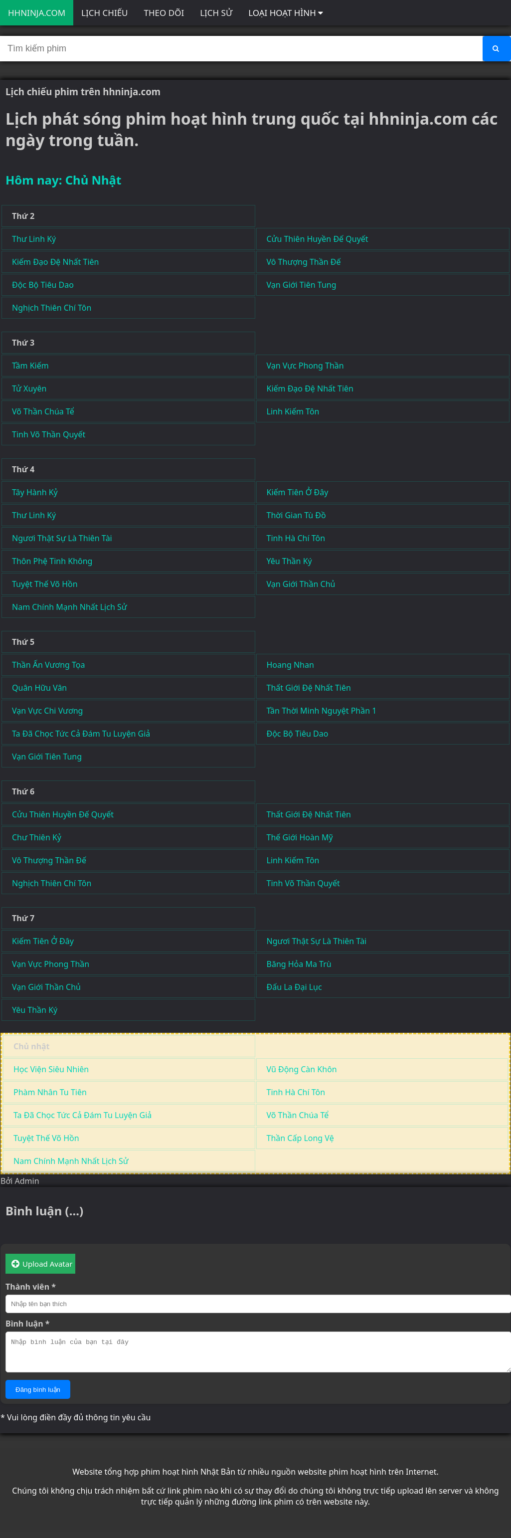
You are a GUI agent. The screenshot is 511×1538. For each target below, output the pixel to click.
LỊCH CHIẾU (104, 12)
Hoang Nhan (290, 664)
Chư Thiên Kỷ (36, 837)
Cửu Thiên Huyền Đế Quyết (317, 238)
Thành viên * (30, 1286)
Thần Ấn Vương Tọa (48, 664)
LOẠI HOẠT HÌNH (285, 12)
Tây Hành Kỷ (35, 492)
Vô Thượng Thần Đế (304, 261)
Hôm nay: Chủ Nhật (63, 180)
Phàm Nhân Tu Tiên (50, 1092)
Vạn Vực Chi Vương (47, 710)
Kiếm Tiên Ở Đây (298, 492)
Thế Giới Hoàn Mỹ (300, 837)
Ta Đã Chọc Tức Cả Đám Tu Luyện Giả (81, 733)
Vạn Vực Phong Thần (305, 365)
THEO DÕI (164, 12)
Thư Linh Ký (34, 238)
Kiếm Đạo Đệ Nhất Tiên (55, 261)
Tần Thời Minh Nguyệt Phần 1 (322, 710)
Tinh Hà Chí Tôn (296, 538)
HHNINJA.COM (36, 12)
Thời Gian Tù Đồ (296, 515)
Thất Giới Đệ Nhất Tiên (309, 687)
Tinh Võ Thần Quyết (48, 434)
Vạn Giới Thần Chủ (301, 583)
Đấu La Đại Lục (294, 986)
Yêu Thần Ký (289, 561)
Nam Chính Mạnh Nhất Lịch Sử (69, 606)
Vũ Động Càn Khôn (302, 1069)
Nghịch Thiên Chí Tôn (51, 307)
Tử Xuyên (29, 388)
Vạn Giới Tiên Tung (302, 284)
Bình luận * (27, 1323)
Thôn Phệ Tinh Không (52, 561)
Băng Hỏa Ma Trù (299, 964)
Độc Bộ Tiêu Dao (43, 284)
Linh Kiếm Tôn (293, 411)
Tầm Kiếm (30, 365)
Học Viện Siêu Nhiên (51, 1069)
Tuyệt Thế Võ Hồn (45, 583)
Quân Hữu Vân (39, 687)
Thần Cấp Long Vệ (300, 1138)
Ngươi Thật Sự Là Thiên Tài (62, 538)
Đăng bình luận (37, 1395)
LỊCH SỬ (216, 12)
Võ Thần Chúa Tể (43, 411)
